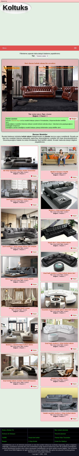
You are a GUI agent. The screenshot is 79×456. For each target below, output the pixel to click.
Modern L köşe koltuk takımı (59, 210)
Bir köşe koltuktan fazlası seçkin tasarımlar (19, 170)
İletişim (4, 441)
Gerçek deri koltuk (34, 437)
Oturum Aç (4, 1)
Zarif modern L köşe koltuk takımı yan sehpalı (19, 246)
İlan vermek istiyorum (61, 430)
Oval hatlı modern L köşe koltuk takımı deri (59, 273)
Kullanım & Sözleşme (8, 434)
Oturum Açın (15, 120)
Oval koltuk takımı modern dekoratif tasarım (19, 381)
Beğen (73, 119)
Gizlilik (4, 437)
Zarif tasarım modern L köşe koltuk (19, 199)
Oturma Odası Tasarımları (62, 437)
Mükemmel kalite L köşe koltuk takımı (19, 279)
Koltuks (15, 7)
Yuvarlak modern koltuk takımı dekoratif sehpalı (59, 310)
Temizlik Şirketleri (60, 434)
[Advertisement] (39, 29)
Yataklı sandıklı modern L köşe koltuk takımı (59, 413)
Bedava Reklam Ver (8, 430)
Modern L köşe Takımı (59, 378)
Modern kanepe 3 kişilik (59, 172)
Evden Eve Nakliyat (61, 441)
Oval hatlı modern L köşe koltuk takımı (59, 343)
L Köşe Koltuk (32, 441)
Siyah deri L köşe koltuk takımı (59, 242)
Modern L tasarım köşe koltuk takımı (19, 345)
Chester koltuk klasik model (19, 308)
